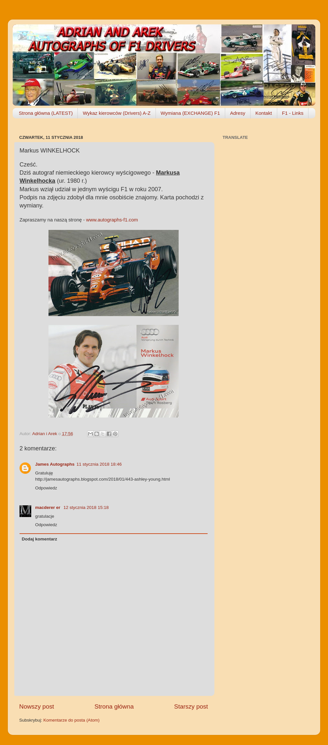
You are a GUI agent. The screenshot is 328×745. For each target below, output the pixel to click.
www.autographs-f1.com (112, 219)
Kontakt (263, 113)
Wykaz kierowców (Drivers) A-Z (116, 113)
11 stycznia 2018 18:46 (99, 464)
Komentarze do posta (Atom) (71, 720)
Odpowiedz (46, 488)
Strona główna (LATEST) (46, 113)
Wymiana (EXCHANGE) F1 (190, 113)
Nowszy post (36, 706)
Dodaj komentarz (39, 539)
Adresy (237, 113)
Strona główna (114, 706)
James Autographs (55, 464)
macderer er (48, 507)
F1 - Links (293, 113)
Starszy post (191, 706)
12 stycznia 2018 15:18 (86, 507)
